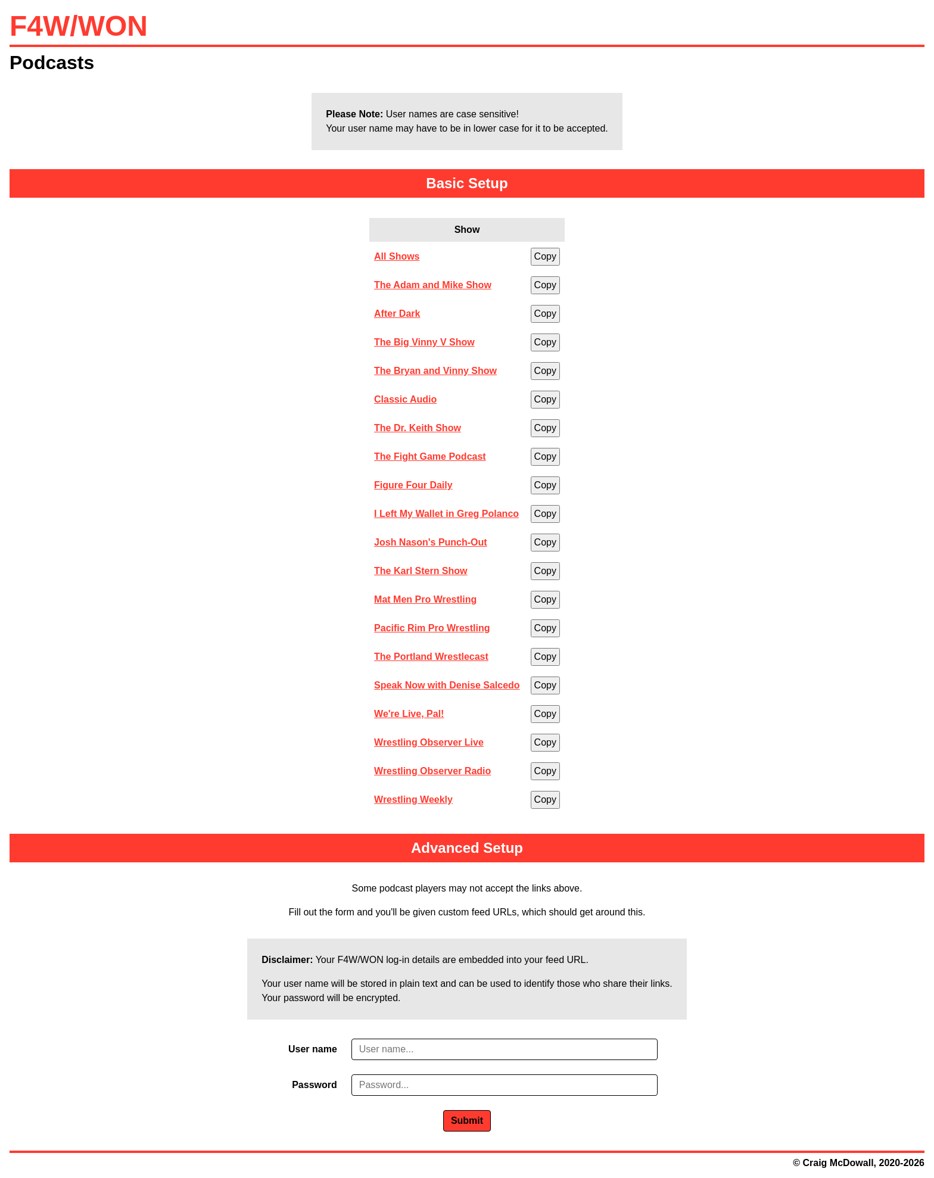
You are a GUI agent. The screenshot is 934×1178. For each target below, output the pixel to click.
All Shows (396, 256)
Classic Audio (405, 399)
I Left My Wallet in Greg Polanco (446, 514)
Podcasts (52, 62)
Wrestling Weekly (413, 799)
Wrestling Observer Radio (432, 771)
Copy (545, 256)
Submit (467, 1120)
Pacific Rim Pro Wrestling (432, 628)
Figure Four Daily (413, 485)
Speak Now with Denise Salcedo (447, 685)
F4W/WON (79, 26)
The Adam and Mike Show (432, 285)
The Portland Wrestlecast (431, 657)
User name (312, 1049)
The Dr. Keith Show (417, 428)
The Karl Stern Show (420, 571)
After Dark (397, 313)
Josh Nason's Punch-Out (430, 542)
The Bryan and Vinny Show (435, 371)
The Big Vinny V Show (424, 342)
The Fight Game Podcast (430, 456)
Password (314, 1085)
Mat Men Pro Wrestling (425, 599)
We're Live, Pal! (409, 714)
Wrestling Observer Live (429, 742)
